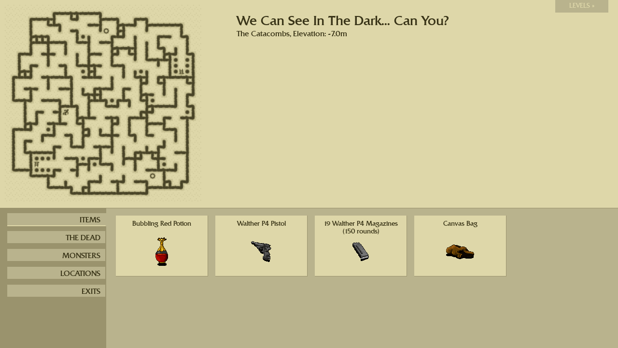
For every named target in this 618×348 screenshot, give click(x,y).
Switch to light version (518, 6)
